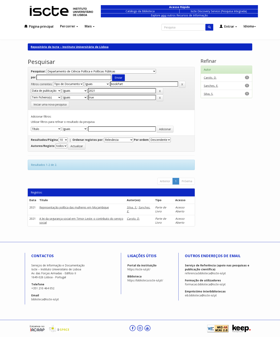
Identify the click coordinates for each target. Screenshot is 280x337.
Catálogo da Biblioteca (140, 11)
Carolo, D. (133, 218)
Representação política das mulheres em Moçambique (74, 207)
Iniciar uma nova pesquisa (50, 104)
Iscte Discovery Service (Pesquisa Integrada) (219, 11)
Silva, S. (132, 207)
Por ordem (141, 140)
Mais (90, 26)
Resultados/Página (44, 140)
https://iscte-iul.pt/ (138, 269)
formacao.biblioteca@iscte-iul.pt (205, 284)
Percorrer (69, 26)
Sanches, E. (211, 86)
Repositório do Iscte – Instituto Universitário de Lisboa (69, 47)
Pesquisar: (38, 71)
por (33, 77)
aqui (163, 15)
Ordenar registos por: (87, 140)
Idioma (250, 26)
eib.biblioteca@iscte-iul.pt (201, 295)
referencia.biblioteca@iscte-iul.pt (205, 273)
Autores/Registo (43, 146)
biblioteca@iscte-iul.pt (45, 299)
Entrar (228, 26)
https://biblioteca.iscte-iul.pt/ (145, 280)
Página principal (38, 26)
